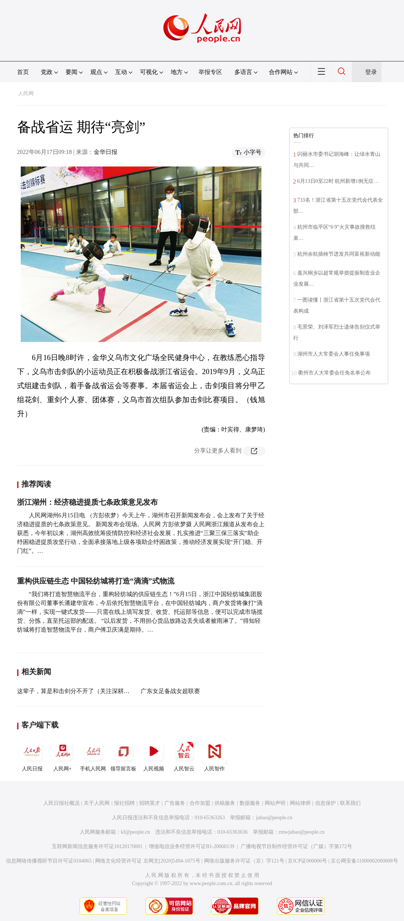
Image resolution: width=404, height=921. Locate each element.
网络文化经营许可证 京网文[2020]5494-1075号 (147, 861)
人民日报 (32, 755)
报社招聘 (124, 803)
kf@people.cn (135, 832)
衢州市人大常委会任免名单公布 (334, 373)
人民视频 (154, 755)
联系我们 (350, 803)
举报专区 (210, 72)
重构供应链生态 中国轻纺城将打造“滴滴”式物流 (95, 581)
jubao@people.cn (274, 817)
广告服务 (174, 803)
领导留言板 (123, 755)
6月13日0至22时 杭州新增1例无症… (338, 181)
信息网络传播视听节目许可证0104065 (48, 861)
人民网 (26, 93)
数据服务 (250, 803)
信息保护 (325, 803)
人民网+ (63, 755)
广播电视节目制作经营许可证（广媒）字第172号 (296, 846)
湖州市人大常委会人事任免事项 (333, 354)
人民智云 (184, 755)
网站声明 (275, 803)
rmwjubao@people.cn (302, 832)
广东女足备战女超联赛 (170, 691)
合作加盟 (200, 803)
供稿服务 (224, 803)
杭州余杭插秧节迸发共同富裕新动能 (338, 254)
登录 (371, 72)
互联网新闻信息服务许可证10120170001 (97, 846)
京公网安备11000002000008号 (364, 861)
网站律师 (300, 803)
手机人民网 (93, 755)
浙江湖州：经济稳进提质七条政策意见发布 (87, 502)
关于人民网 (97, 803)
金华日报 (105, 152)
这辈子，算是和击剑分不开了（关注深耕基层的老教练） (91, 691)
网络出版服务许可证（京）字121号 (244, 861)
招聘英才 (149, 803)
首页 (23, 72)
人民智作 (214, 755)
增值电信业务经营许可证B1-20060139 (191, 846)
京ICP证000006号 (307, 861)
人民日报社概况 (61, 803)
